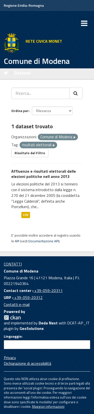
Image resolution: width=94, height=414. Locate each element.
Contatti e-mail (17, 304)
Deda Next (48, 323)
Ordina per (20, 110)
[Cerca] (76, 93)
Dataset (22, 72)
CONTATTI (13, 264)
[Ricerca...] (40, 93)
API (17, 241)
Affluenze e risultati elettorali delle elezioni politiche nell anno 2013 (43, 173)
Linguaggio (13, 336)
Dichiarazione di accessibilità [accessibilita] (27, 363)
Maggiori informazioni (48, 406)
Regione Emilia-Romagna (24, 5)
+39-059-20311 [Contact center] (48, 290)
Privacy (10, 358)
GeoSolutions (32, 328)
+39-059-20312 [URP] (28, 297)
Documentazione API (43, 241)
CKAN (12, 317)
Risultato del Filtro (30, 152)
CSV (25, 214)
